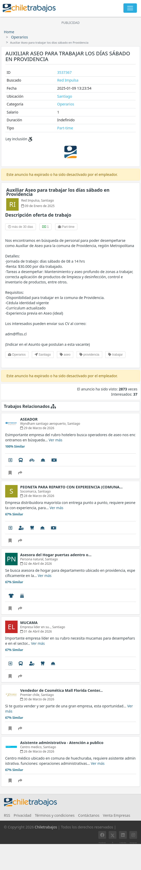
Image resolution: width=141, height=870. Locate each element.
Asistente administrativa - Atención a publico (61, 742)
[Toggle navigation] (130, 8)
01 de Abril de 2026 (36, 631)
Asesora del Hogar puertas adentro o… (56, 554)
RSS (7, 815)
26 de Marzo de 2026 (37, 751)
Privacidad (22, 815)
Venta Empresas (116, 815)
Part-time (65, 127)
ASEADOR (29, 419)
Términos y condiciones (55, 815)
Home (9, 31)
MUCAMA (29, 622)
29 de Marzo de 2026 (37, 428)
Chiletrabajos (46, 827)
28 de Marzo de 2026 (37, 496)
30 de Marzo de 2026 (37, 699)
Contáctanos (88, 815)
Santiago (64, 96)
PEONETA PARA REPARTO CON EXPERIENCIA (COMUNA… (71, 486)
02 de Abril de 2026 (36, 563)
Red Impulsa (67, 80)
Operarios (19, 37)
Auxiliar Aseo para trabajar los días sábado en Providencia (57, 192)
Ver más (55, 439)
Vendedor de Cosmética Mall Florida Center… (61, 690)
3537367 (64, 72)
